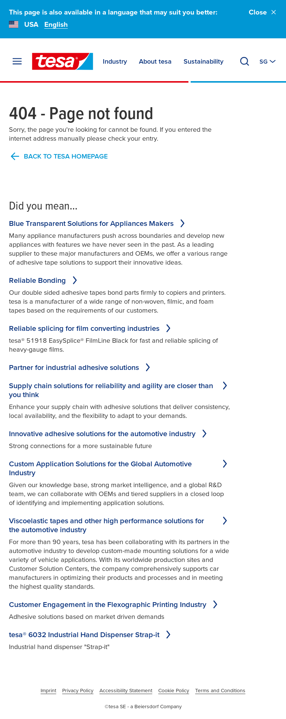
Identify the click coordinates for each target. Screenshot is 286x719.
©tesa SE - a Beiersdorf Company (143, 706)
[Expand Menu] (17, 61)
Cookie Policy (173, 690)
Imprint (48, 690)
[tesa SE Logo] (62, 61)
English (56, 24)
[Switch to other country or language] (268, 61)
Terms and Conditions (220, 690)
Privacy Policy (77, 690)
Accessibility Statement (125, 690)
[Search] (245, 61)
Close (263, 12)
